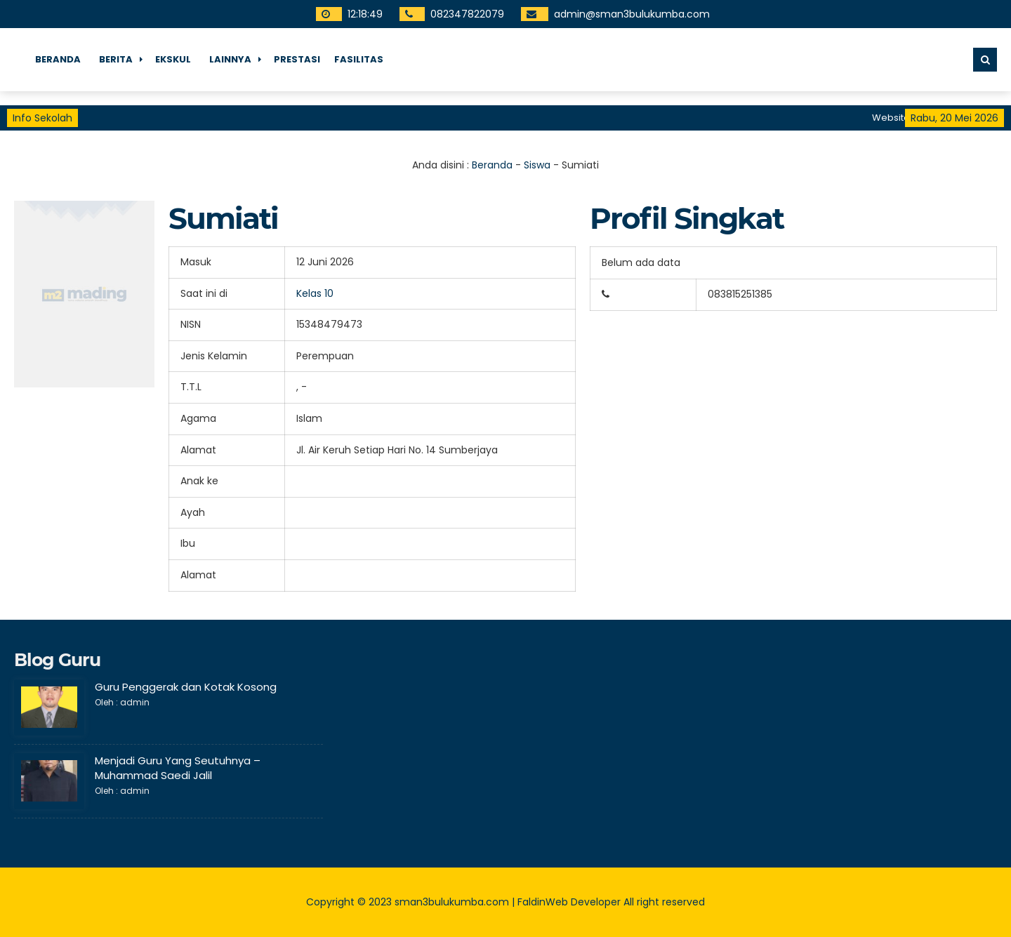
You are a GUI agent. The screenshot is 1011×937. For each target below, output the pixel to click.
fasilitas (358, 59)
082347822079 (467, 14)
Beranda (58, 59)
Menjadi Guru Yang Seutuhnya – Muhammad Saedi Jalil (177, 768)
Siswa (537, 165)
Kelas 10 (314, 293)
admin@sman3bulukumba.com (632, 14)
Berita (116, 59)
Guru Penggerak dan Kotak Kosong (186, 686)
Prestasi (297, 59)
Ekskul (173, 59)
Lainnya (230, 59)
